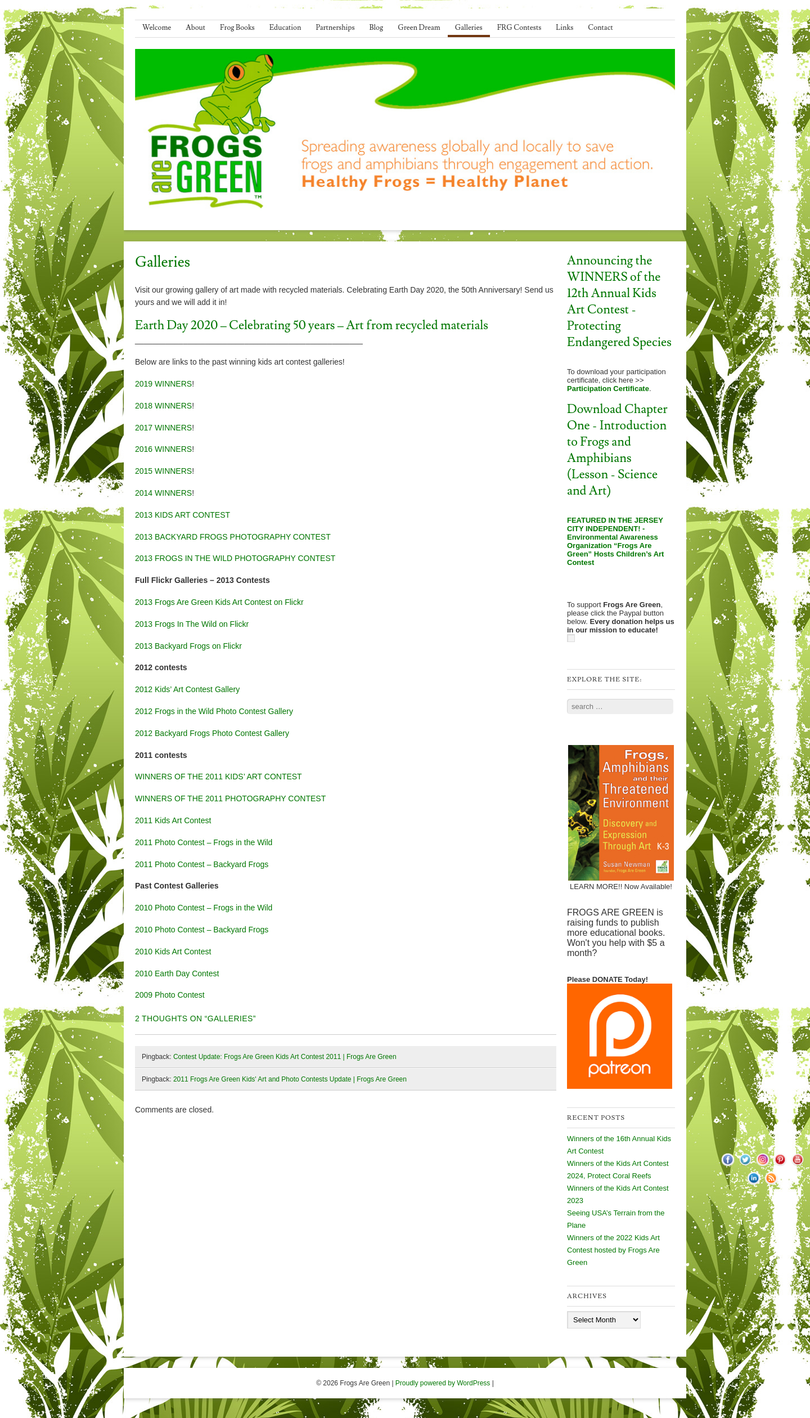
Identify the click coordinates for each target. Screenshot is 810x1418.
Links (564, 27)
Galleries (469, 27)
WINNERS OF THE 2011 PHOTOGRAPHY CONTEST (230, 798)
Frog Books (237, 27)
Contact (600, 27)
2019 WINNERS (163, 383)
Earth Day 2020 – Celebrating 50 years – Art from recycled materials (311, 325)
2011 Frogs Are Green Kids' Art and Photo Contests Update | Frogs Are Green (290, 1079)
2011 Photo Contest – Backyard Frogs (201, 864)
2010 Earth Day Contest (177, 973)
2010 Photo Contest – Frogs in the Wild (203, 907)
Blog (377, 27)
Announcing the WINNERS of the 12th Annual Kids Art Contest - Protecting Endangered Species (619, 302)
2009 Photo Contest (170, 994)
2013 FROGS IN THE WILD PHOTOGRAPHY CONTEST (235, 558)
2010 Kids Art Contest (173, 951)
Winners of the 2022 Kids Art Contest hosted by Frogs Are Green (613, 1250)
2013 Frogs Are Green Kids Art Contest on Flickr (219, 602)
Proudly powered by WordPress (442, 1383)
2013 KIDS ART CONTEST (182, 514)
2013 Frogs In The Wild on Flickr (192, 624)
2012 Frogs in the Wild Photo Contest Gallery (214, 711)
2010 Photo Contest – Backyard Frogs (201, 929)
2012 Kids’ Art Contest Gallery (187, 689)
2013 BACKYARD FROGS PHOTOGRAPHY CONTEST (233, 536)
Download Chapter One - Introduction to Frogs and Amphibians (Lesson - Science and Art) (617, 450)
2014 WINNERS (163, 492)
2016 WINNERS (163, 449)
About (195, 27)
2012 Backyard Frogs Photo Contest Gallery (212, 733)
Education (285, 27)
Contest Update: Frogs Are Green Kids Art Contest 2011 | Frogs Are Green (285, 1057)
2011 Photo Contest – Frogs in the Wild (203, 842)
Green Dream (419, 27)
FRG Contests (519, 27)
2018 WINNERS (163, 405)
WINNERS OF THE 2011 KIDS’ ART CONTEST (218, 776)
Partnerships (335, 27)
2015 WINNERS (163, 470)
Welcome (156, 27)
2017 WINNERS (163, 427)
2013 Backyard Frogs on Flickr (188, 645)
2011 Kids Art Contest (173, 820)
